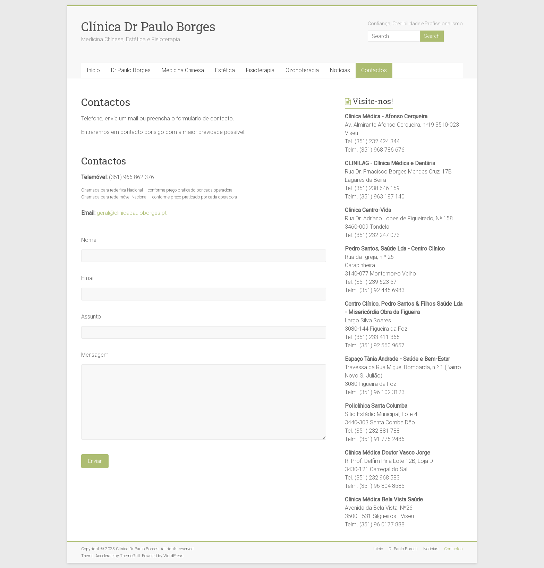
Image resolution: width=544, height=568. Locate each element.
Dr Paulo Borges (131, 70)
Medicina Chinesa (183, 70)
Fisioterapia (260, 70)
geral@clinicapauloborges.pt (132, 213)
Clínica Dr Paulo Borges (148, 26)
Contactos (374, 70)
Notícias (340, 70)
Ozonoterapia (302, 70)
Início (93, 70)
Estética (225, 70)
